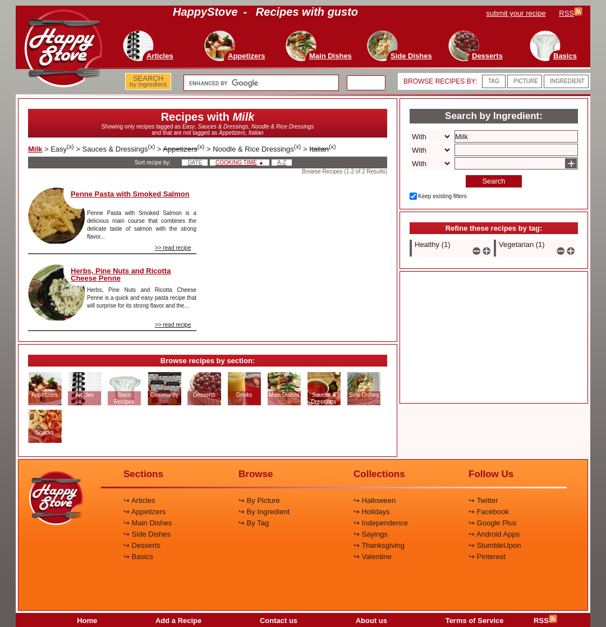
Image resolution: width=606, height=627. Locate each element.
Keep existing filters (442, 196)
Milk (35, 149)
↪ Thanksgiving (379, 545)
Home (87, 620)
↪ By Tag (253, 523)
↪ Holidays (371, 511)
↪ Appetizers (144, 511)
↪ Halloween (375, 500)
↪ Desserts (141, 545)
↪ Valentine (373, 556)
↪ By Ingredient (264, 511)
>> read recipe (173, 248)
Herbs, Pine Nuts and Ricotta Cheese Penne (121, 274)
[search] (260, 83)
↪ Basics (138, 556)
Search (493, 181)
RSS (545, 620)
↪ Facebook (489, 511)
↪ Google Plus (492, 523)
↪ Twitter (483, 500)
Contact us (278, 620)
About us (371, 620)
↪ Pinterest (487, 556)
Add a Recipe (178, 620)
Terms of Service (475, 620)
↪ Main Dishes (147, 523)
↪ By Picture (259, 500)
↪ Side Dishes (147, 534)
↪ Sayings (371, 534)
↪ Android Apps (494, 534)
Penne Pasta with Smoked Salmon (130, 194)
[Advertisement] (301, 243)
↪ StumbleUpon (495, 545)
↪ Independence (381, 523)
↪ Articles (139, 500)
